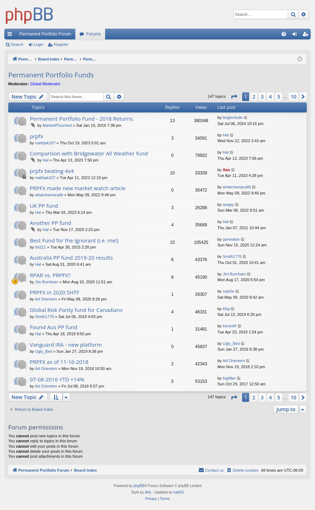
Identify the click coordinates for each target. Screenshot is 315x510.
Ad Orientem (46, 299)
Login (38, 44)
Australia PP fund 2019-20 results (71, 257)
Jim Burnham (46, 282)
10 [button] (293, 96)
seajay (228, 204)
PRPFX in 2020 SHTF (54, 292)
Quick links (11, 35)
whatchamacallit (49, 195)
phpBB (138, 486)
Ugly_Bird (43, 351)
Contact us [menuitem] (211, 469)
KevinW (229, 326)
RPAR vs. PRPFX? (50, 275)
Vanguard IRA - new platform (66, 344)
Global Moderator (45, 84)
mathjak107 (45, 143)
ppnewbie (231, 239)
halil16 (179, 492)
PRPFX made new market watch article (78, 188)
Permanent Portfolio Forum (45, 34)
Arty (148, 492)
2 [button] (254, 96)
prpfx (36, 136)
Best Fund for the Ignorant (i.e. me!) (74, 240)
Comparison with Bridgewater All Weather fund (89, 153)
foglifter (229, 378)
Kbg (226, 309)
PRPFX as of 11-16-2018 (59, 361)
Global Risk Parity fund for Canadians (76, 309)
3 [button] (262, 96)
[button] (234, 96)
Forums (93, 34)
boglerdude (233, 117)
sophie (228, 291)
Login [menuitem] (296, 35)
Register (61, 44)
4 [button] (270, 96)
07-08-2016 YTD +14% (57, 379)
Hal (226, 135)
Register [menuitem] (307, 35)
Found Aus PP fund (53, 327)
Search (17, 44)
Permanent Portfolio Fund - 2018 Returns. (82, 118)
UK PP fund (44, 205)
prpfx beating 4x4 (52, 170)
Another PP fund (50, 222)
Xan (226, 170)
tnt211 (40, 247)
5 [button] (278, 96)
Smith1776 (232, 256)
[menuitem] (283, 34)
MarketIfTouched (57, 125)
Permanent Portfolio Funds (51, 75)
